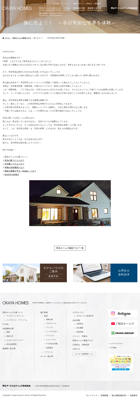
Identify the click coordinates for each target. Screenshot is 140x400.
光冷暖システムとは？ (14, 164)
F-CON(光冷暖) (52, 344)
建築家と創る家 (94, 8)
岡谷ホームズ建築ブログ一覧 (70, 248)
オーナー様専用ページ (84, 354)
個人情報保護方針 (119, 395)
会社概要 (79, 328)
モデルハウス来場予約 (85, 316)
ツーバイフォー (117, 344)
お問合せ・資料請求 (93, 4)
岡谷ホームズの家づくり (50, 8)
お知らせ (76, 349)
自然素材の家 (79, 8)
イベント (66, 4)
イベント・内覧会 (80, 336)
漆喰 (8, 332)
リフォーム (48, 352)
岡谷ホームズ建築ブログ (21, 38)
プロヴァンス (51, 323)
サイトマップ (91, 395)
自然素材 (49, 348)
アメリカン (50, 336)
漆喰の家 (49, 319)
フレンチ (49, 327)
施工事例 (43, 13)
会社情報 (56, 4)
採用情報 (79, 332)
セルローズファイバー (15, 340)
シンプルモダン (52, 331)
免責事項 (133, 395)
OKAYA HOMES (12, 174)
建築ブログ (77, 4)
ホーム (46, 4)
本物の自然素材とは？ (14, 167)
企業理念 (79, 324)
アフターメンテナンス (15, 316)
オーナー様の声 (46, 356)
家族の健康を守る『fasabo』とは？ (20, 171)
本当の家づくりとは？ (14, 160)
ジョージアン (51, 340)
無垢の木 (9, 336)
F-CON (67, 8)
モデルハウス (56, 13)
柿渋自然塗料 (11, 344)
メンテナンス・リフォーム (16, 320)
